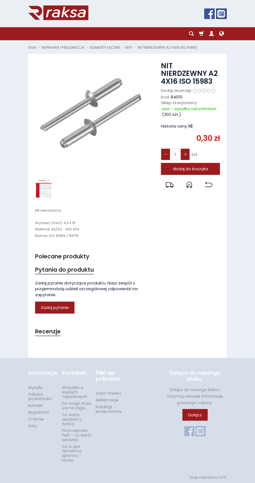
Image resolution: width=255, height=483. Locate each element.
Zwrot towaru (108, 393)
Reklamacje (107, 400)
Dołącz (195, 415)
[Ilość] (175, 154)
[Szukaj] (191, 33)
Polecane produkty (62, 256)
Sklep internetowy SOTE (208, 477)
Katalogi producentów (109, 409)
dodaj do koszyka (190, 169)
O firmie (36, 419)
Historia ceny (176, 126)
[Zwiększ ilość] (165, 154)
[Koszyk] (201, 33)
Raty (32, 426)
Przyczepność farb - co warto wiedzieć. (77, 435)
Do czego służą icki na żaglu (76, 406)
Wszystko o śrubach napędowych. (75, 392)
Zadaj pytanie (55, 307)
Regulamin (38, 412)
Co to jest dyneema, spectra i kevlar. (72, 453)
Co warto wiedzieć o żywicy (72, 419)
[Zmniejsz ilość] (185, 154)
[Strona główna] (58, 12)
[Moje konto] (211, 33)
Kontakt (35, 405)
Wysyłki (35, 387)
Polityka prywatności (40, 397)
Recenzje (48, 331)
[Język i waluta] (221, 33)
